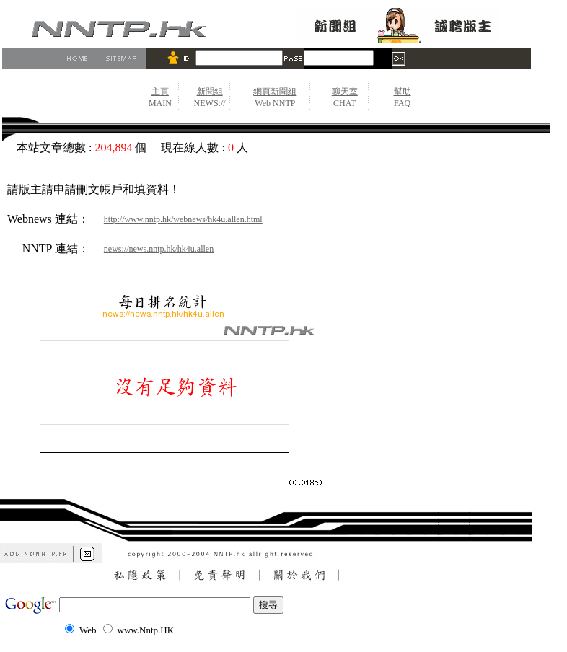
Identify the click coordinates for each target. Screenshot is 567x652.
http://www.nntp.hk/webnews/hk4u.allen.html (183, 219)
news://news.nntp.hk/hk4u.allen (159, 249)
